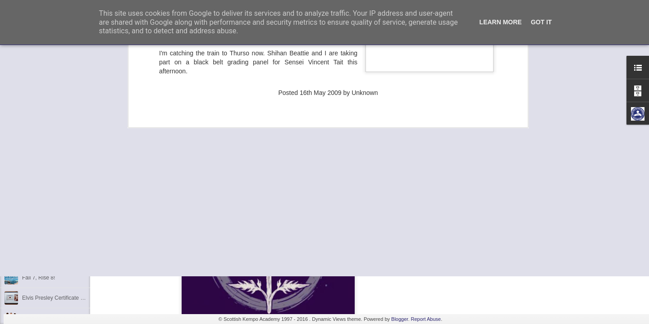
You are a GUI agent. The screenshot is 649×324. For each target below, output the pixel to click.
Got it (541, 22)
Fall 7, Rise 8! (38, 277)
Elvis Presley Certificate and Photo (63, 298)
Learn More (501, 22)
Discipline (33, 217)
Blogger (399, 319)
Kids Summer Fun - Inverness (58, 237)
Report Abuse (426, 319)
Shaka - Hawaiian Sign (49, 257)
